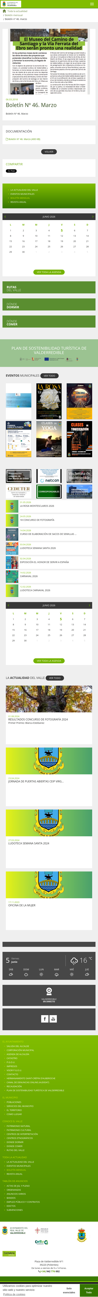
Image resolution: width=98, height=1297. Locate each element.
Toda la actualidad (17, 11)
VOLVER (49, 151)
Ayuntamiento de (11, 4)
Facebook (45, 1019)
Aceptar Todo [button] (89, 1290)
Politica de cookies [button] (14, 1294)
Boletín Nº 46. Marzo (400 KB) (23, 139)
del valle (14, 288)
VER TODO (49, 375)
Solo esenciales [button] (69, 1290)
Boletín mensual (14, 15)
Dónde (13, 305)
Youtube (53, 1019)
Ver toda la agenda (49, 272)
